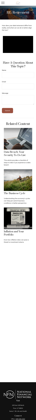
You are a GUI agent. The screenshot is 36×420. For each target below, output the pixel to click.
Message (5, 93)
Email (4, 82)
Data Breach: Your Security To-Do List (14, 153)
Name (4, 70)
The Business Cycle (14, 193)
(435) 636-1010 (20, 419)
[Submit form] (7, 110)
